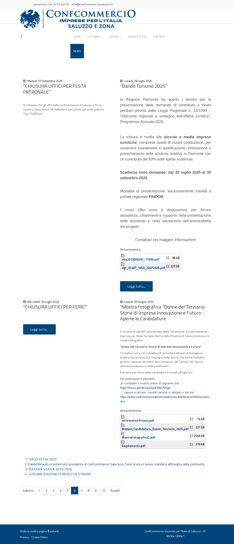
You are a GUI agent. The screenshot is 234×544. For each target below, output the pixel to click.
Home (77, 36)
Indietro (28, 490)
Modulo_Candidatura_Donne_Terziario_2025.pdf (155, 429)
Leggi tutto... (136, 286)
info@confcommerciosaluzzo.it (92, 4)
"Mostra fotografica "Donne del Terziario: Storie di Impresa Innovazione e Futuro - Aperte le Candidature (162, 312)
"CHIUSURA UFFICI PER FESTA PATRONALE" (54, 89)
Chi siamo (93, 36)
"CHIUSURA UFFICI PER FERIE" (55, 306)
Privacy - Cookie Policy (34, 537)
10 (103, 490)
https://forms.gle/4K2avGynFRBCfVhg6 (145, 388)
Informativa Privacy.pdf (138, 420)
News (77, 51)
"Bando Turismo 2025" (143, 86)
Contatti (159, 36)
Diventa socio (137, 36)
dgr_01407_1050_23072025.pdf (143, 268)
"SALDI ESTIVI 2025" (43, 459)
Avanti (115, 490)
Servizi (114, 36)
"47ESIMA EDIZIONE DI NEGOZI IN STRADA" (59, 473)
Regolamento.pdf (134, 446)
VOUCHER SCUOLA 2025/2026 (50, 469)
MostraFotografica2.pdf (138, 437)
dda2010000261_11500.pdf (140, 259)
